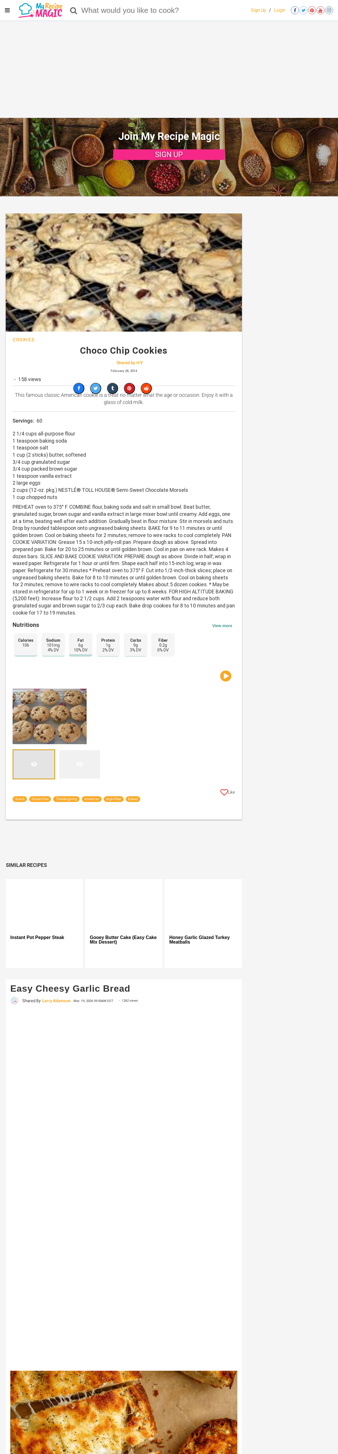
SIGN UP (169, 154)
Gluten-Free (40, 799)
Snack (20, 799)
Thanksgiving (66, 799)
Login (279, 10)
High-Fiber (113, 799)
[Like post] (227, 793)
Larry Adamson (56, 1001)
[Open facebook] (295, 10)
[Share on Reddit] (146, 388)
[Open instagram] (329, 10)
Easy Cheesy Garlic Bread (70, 988)
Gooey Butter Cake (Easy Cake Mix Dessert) (123, 939)
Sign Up (258, 10)
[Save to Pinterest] (129, 388)
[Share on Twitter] (95, 388)
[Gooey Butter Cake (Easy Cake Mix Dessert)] (123, 905)
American (91, 799)
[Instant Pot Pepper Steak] (44, 905)
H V (139, 362)
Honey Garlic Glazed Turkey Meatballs (199, 939)
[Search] (73, 10)
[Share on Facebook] (78, 388)
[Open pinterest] (312, 10)
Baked (133, 799)
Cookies (24, 339)
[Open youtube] (321, 10)
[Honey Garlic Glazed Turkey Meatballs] (203, 905)
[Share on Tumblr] (112, 388)
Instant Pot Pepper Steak (37, 937)
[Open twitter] (303, 10)
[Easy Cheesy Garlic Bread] (124, 1187)
